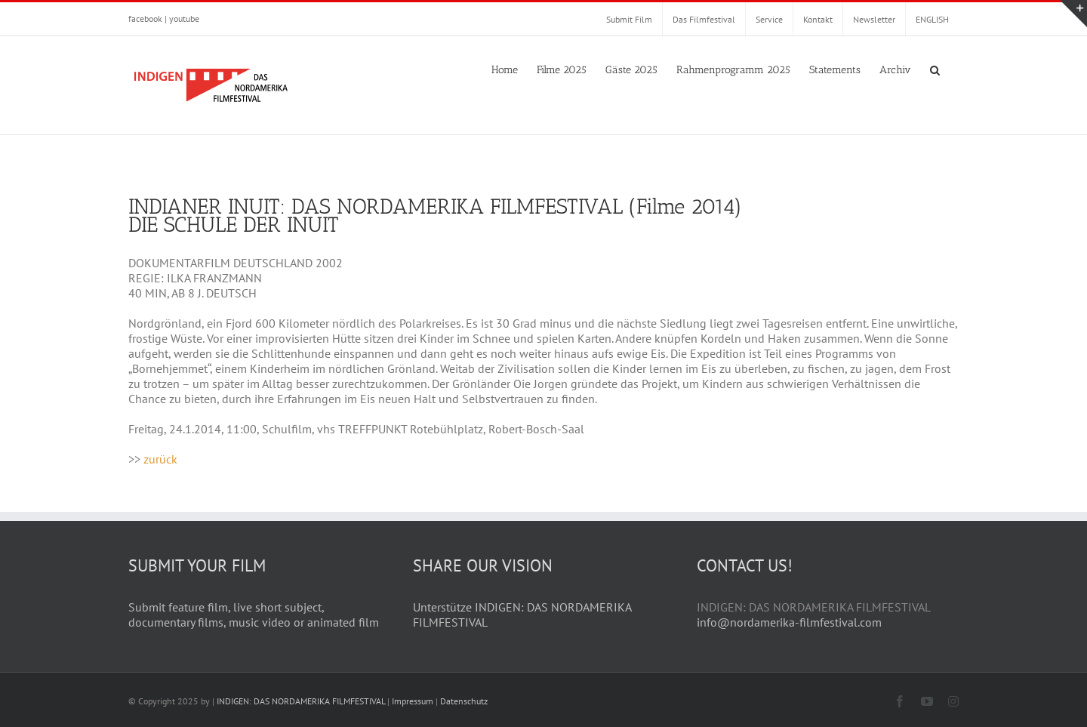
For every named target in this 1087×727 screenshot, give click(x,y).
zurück (160, 459)
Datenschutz (464, 701)
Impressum (412, 701)
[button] (935, 68)
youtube (184, 18)
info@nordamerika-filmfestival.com (789, 622)
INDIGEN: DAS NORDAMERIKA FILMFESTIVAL (301, 701)
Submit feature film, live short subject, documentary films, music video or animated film (253, 614)
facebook (145, 18)
